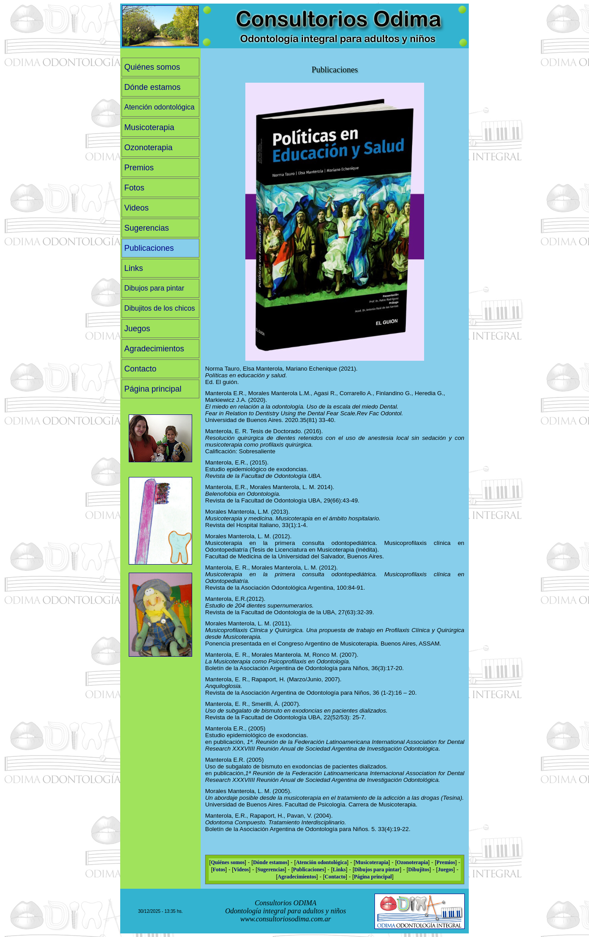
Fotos (134, 187)
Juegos (137, 328)
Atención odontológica (159, 107)
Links (133, 268)
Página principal (152, 388)
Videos (136, 207)
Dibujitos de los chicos (159, 308)
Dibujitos (418, 869)
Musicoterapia (149, 127)
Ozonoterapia (148, 147)
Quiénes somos (152, 67)
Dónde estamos (152, 87)
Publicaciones (149, 248)
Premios (139, 167)
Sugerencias (146, 228)
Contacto (140, 368)
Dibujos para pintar (154, 288)
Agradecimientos (154, 348)
